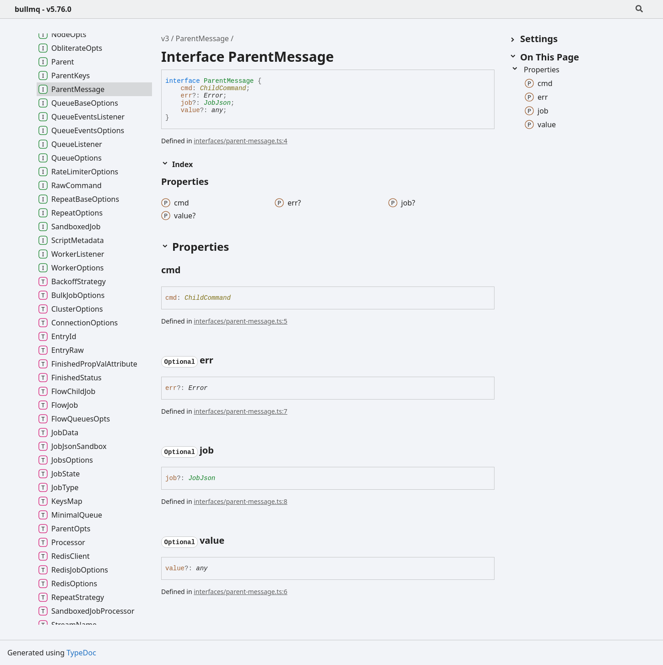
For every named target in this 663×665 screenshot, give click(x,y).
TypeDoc (81, 653)
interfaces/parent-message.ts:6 (240, 591)
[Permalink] (188, 271)
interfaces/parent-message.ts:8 (240, 501)
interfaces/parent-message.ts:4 (240, 140)
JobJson (217, 103)
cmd (186, 88)
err (186, 95)
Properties (535, 70)
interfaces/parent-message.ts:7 (240, 411)
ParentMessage (202, 38)
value (190, 110)
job (186, 103)
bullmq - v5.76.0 (43, 9)
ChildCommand (223, 88)
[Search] (639, 9)
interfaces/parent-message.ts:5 (240, 321)
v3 (165, 38)
